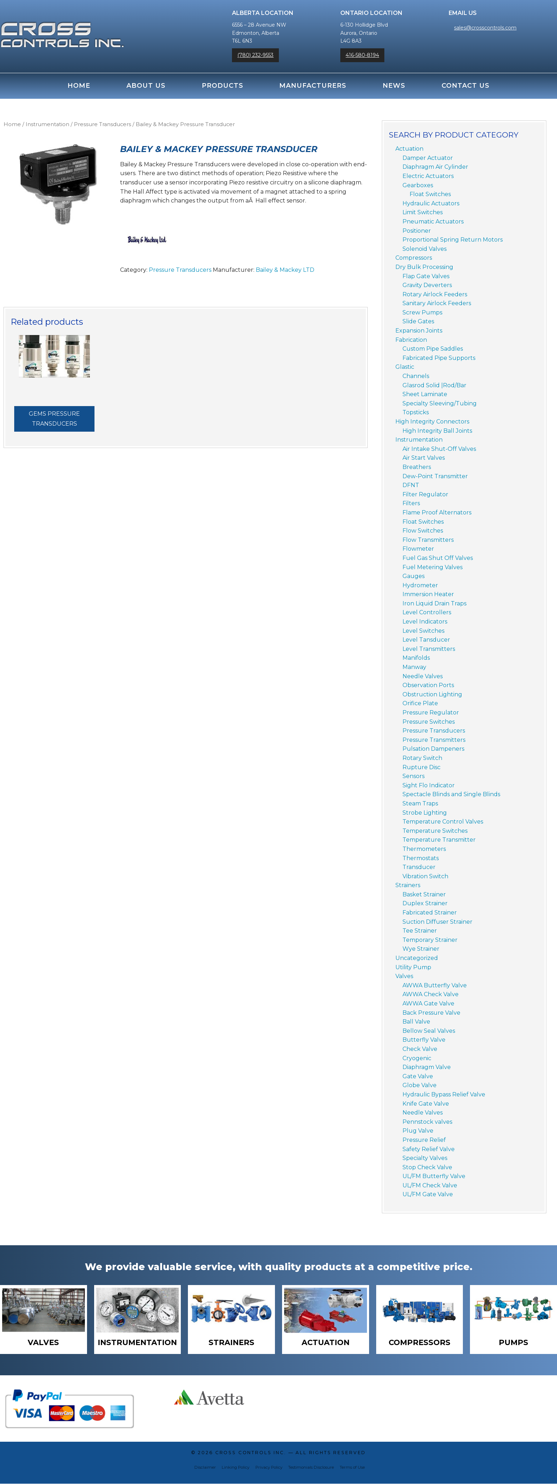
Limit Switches (422, 212)
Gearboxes (417, 185)
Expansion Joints (418, 330)
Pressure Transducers (102, 124)
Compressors (413, 257)
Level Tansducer (426, 639)
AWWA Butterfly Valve (434, 985)
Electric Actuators (428, 176)
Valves (404, 976)
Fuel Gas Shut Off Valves (437, 558)
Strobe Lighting (424, 812)
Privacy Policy (268, 1467)
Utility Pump (413, 967)
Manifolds (416, 657)
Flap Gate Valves (425, 276)
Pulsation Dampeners (433, 748)
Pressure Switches (428, 721)
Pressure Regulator (430, 712)
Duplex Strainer (425, 903)
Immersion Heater (428, 594)
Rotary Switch (422, 758)
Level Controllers (426, 612)
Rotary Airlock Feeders (434, 294)
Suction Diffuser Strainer (437, 921)
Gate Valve (417, 1076)
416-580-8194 (362, 55)
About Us (146, 86)
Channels (415, 376)
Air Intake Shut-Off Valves (439, 449)
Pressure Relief (424, 1140)
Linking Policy (235, 1467)
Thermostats (420, 858)
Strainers (407, 885)
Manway (414, 667)
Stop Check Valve (427, 1167)
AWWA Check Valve (430, 994)
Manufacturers (312, 86)
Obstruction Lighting (432, 694)
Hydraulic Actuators (430, 203)
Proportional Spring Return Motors (452, 239)
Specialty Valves (424, 1158)
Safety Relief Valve (428, 1149)
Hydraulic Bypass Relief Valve (443, 1094)
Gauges (413, 576)
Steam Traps (420, 803)
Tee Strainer (419, 930)
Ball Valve (416, 1021)
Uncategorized (416, 958)
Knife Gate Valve (425, 1103)
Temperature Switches (434, 830)
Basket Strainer (424, 894)
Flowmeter (418, 548)
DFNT (410, 485)
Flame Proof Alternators (436, 512)
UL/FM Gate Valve (427, 1194)
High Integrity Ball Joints (437, 430)
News (394, 86)
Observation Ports (428, 685)
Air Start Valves (423, 457)
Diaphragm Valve (426, 1067)
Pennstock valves (427, 1121)
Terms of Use (352, 1467)
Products (222, 86)
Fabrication (411, 339)
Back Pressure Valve (431, 1012)
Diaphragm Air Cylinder (435, 166)
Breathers (416, 467)
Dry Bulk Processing (424, 267)
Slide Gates (418, 321)
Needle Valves (422, 676)
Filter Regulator (425, 494)
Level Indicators (424, 621)
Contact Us (466, 86)
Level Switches (423, 630)
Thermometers (424, 849)
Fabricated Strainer (429, 912)
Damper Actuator (427, 158)
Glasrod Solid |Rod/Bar (434, 385)
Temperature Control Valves (442, 821)
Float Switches (430, 194)
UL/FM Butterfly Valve (433, 1176)
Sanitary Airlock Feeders (436, 303)
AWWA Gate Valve (428, 1003)
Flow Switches (422, 530)
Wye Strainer (420, 948)
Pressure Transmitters (433, 739)
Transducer (419, 867)
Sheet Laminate (424, 394)
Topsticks (415, 412)
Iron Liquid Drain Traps (434, 603)
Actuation (409, 148)
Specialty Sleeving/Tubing (439, 403)
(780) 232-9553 (255, 55)
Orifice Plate (420, 703)
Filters (411, 503)
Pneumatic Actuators (433, 221)
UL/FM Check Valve (429, 1185)
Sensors (413, 776)
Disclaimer (205, 1467)
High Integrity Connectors (432, 421)
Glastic (404, 366)
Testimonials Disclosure (311, 1467)
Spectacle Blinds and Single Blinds (451, 794)
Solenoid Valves (424, 248)
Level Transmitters (428, 649)
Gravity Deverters (427, 285)
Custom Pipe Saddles (432, 348)
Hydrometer (420, 585)
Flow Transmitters (428, 539)
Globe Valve (419, 1085)
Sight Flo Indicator (428, 785)
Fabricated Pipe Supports (438, 358)
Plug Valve (417, 1130)
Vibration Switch (425, 876)
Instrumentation (47, 124)
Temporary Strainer (430, 940)
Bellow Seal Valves (428, 1030)
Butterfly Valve (423, 1039)
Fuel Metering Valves (432, 567)
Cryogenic (416, 1058)
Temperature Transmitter (439, 839)
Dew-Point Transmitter (435, 476)
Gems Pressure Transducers (54, 418)
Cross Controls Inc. (250, 1453)
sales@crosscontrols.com (485, 28)
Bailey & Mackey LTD (285, 269)
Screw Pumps (422, 312)
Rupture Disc (421, 767)
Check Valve (419, 1049)
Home (78, 86)
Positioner (416, 230)
